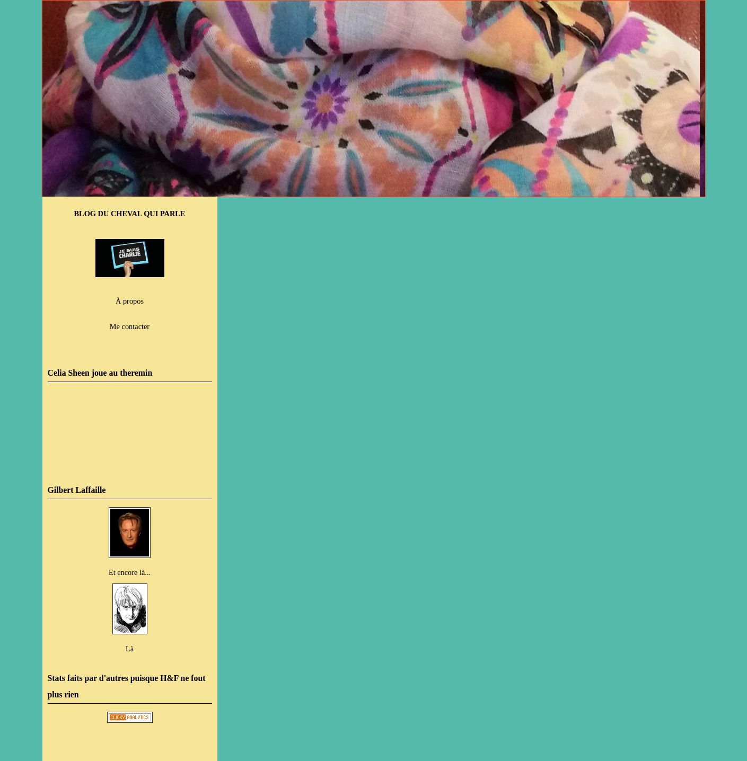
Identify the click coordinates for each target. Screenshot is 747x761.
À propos (130, 301)
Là (130, 648)
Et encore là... (130, 572)
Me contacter (130, 326)
